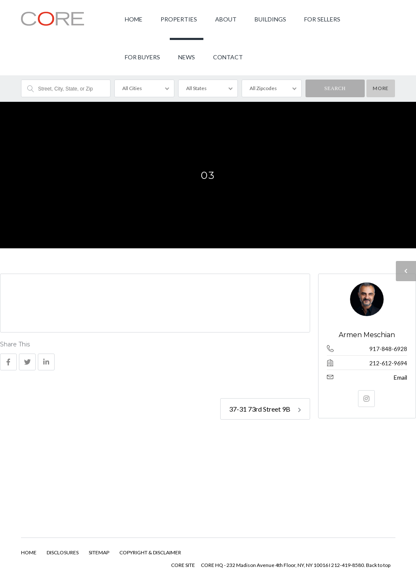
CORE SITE (183, 565)
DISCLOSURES (63, 552)
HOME (133, 19)
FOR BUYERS (142, 57)
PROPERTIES (179, 19)
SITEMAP (99, 552)
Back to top (378, 565)
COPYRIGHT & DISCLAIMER (150, 552)
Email (400, 377)
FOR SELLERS (322, 19)
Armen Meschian (367, 335)
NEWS (186, 57)
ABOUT (226, 19)
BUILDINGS (270, 19)
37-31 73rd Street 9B (265, 409)
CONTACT (228, 57)
